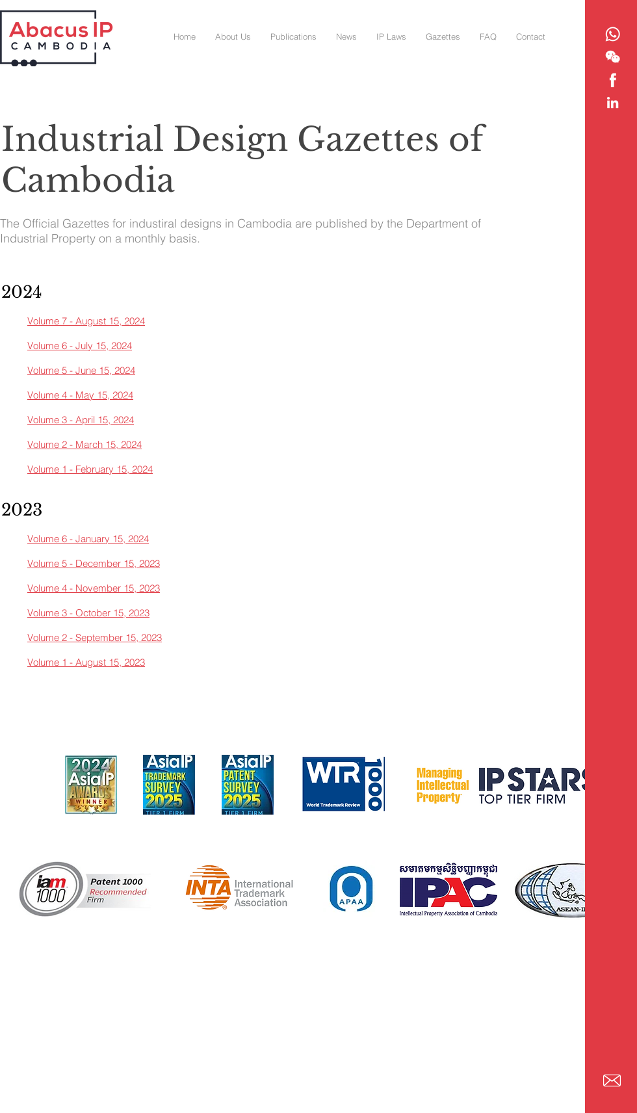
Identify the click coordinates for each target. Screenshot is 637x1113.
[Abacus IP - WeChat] (612, 57)
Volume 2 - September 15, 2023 (94, 637)
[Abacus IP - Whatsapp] (612, 34)
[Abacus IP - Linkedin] (612, 102)
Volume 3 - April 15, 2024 (80, 419)
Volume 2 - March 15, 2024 (84, 444)
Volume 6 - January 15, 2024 (88, 538)
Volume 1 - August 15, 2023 (86, 662)
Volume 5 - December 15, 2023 (93, 563)
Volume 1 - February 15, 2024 (90, 469)
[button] (443, 36)
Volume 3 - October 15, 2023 (88, 613)
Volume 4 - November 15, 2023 (93, 588)
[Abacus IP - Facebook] (612, 80)
